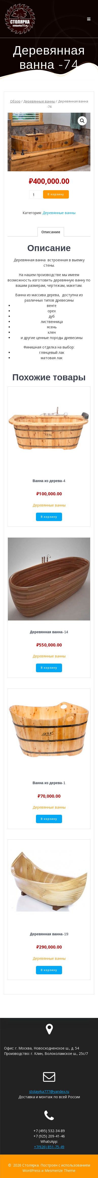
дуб (52, 316)
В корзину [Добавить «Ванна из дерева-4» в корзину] (49, 517)
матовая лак (52, 357)
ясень (52, 327)
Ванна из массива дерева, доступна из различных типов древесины (49, 297)
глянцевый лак (51, 352)
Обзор (15, 101)
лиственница (52, 321)
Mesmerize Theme (60, 1170)
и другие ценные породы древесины (52, 337)
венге (51, 305)
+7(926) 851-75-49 (49, 1146)
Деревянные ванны (39, 101)
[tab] (50, 232)
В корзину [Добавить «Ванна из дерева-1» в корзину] (49, 819)
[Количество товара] (35, 194)
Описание (50, 231)
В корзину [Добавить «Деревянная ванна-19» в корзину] (49, 970)
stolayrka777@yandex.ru (49, 1091)
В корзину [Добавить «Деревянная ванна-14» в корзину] (49, 667)
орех (52, 310)
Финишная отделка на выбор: (49, 347)
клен (52, 332)
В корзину (56, 194)
